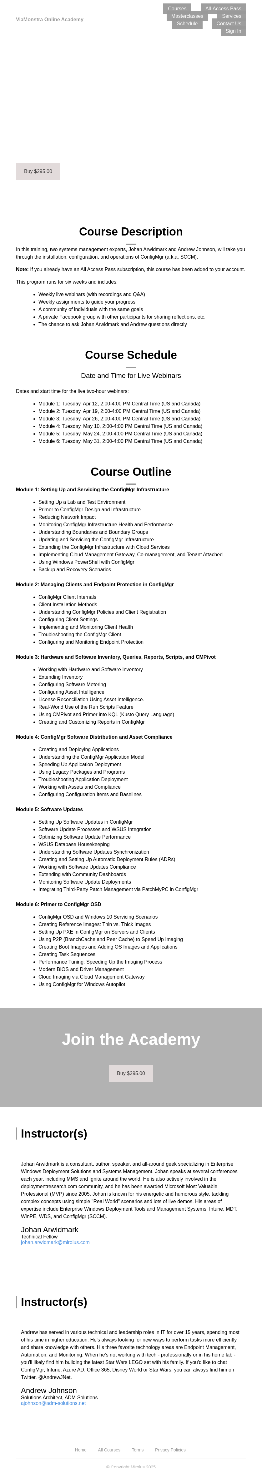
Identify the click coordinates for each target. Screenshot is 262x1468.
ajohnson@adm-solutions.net (53, 1395)
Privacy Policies (170, 1442)
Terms (138, 1442)
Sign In (238, 23)
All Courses (109, 1442)
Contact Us (233, 16)
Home (81, 1442)
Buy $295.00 (38, 163)
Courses (150, 8)
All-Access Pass (187, 8)
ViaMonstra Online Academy (54, 15)
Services (172, 16)
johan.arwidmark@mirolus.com (55, 1234)
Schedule (201, 16)
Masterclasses (230, 8)
